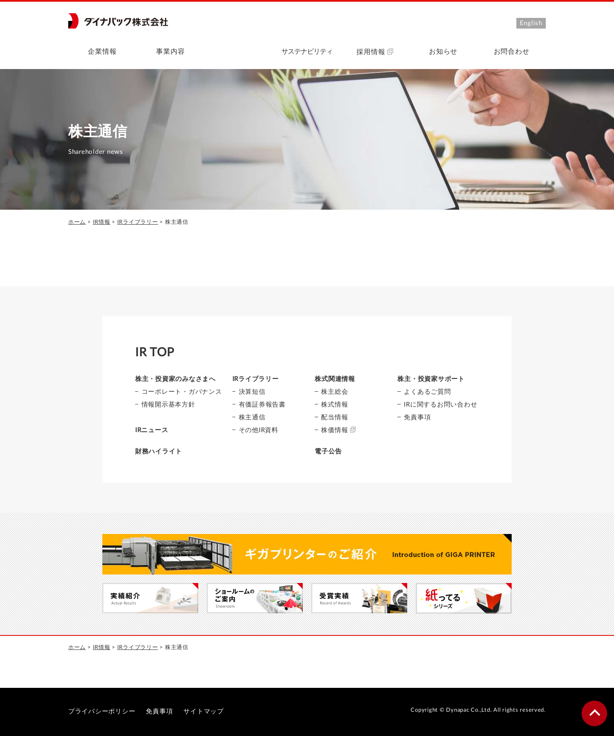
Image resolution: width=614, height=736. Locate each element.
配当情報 (334, 417)
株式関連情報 (335, 379)
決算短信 (252, 392)
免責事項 (417, 417)
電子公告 (328, 451)
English (531, 23)
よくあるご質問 (427, 392)
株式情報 (334, 404)
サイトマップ (203, 711)
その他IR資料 (258, 430)
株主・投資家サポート (430, 379)
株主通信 (252, 417)
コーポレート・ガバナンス (182, 392)
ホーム (77, 222)
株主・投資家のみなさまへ (175, 379)
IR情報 (101, 222)
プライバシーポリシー (101, 711)
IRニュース (151, 430)
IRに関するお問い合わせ (440, 404)
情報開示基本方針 (168, 404)
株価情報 (338, 429)
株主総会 (334, 392)
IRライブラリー (137, 222)
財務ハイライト (158, 451)
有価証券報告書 (262, 404)
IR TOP (154, 352)
